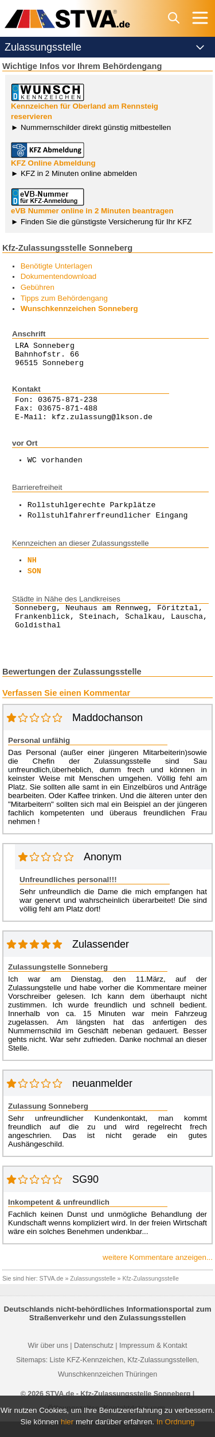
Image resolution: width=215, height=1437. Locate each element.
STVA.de (52, 1293)
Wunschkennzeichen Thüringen (107, 1390)
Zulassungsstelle (92, 1293)
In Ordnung (176, 1421)
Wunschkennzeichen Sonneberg (79, 308)
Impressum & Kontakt (153, 1361)
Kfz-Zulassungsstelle (151, 1293)
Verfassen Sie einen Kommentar (66, 708)
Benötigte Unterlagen (56, 266)
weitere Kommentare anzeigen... (158, 1273)
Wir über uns (48, 1361)
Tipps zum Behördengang (64, 298)
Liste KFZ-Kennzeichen (87, 1375)
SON (34, 582)
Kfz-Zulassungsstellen (162, 1375)
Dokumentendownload (59, 276)
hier (67, 1421)
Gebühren (37, 287)
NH (32, 571)
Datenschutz (94, 1361)
